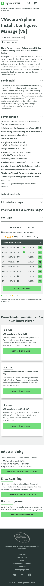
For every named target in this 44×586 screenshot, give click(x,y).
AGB (22, 560)
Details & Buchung (22, 351)
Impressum (22, 554)
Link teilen (29, 232)
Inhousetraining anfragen (22, 472)
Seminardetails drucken (11, 232)
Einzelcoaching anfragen (22, 494)
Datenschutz (22, 557)
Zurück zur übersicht (22, 227)
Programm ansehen (22, 514)
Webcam (22, 566)
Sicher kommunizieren (22, 563)
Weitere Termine (22, 288)
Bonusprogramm (22, 569)
